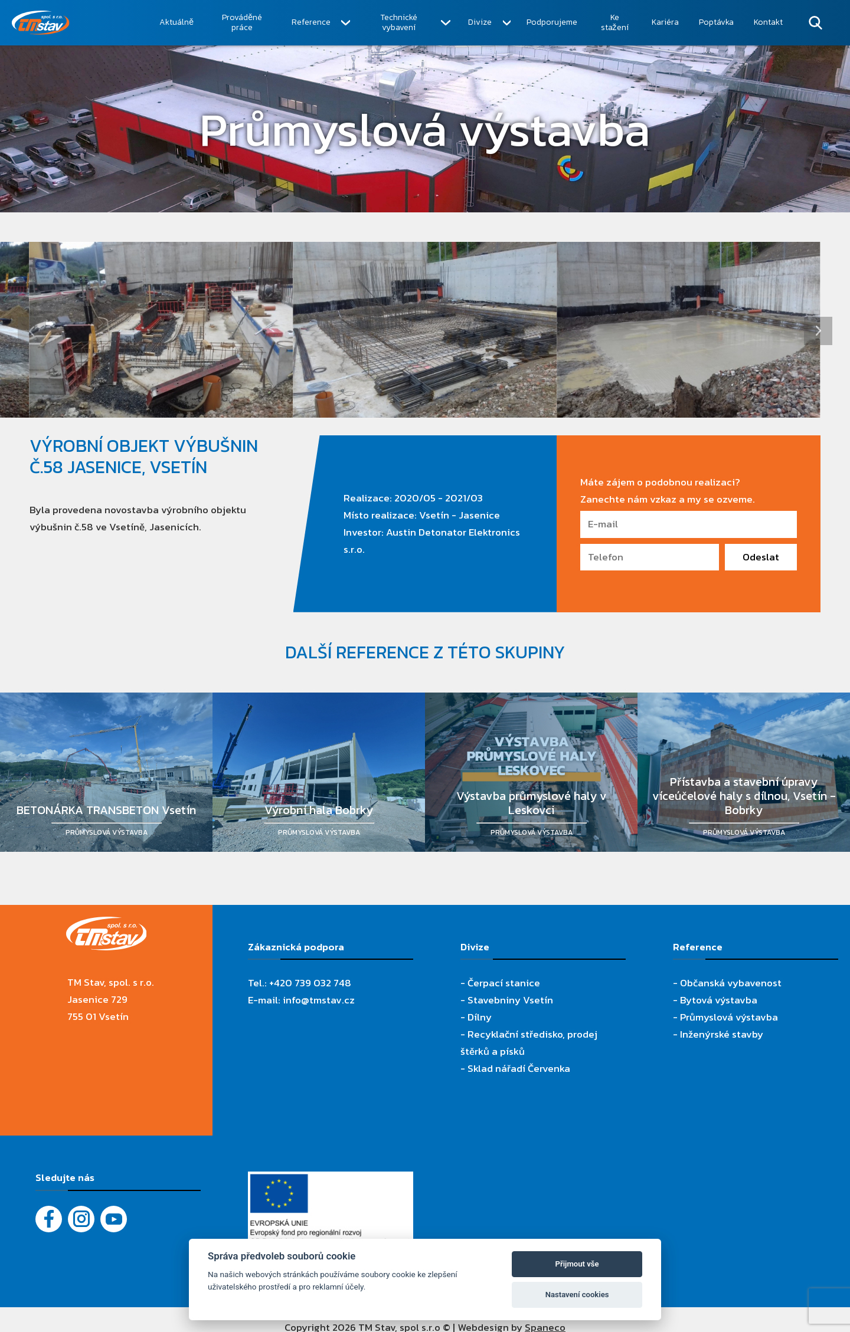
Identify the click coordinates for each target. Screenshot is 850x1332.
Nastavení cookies (577, 1294)
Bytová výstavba (718, 1000)
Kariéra (665, 22)
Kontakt (768, 22)
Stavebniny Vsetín (510, 1000)
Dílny (480, 1017)
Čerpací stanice (504, 982)
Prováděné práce (242, 23)
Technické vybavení (398, 23)
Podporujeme (552, 22)
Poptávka (716, 22)
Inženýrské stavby (721, 1034)
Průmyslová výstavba (729, 1017)
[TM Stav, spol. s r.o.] (80, 22)
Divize (480, 22)
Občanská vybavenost (731, 982)
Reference (311, 22)
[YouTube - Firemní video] (113, 1219)
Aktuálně (176, 22)
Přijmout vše (577, 1263)
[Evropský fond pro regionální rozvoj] (330, 1179)
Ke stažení (615, 23)
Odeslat (761, 557)
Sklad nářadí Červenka (519, 1068)
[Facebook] (48, 1219)
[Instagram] (81, 1219)
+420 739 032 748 (310, 982)
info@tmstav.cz (319, 1000)
